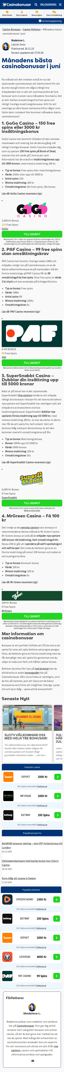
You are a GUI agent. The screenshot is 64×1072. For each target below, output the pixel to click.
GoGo (5, 228)
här (39, 193)
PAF (4, 357)
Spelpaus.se (42, 786)
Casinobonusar (25, 1025)
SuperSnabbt (9, 497)
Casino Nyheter (32, 29)
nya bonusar (42, 668)
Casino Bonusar (11, 29)
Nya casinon (25, 395)
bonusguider (32, 672)
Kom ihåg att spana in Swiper (19, 878)
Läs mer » (41, 755)
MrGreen (7, 611)
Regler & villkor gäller (32, 510)
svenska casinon (29, 527)
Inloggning (48, 4)
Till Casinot (32, 234)
